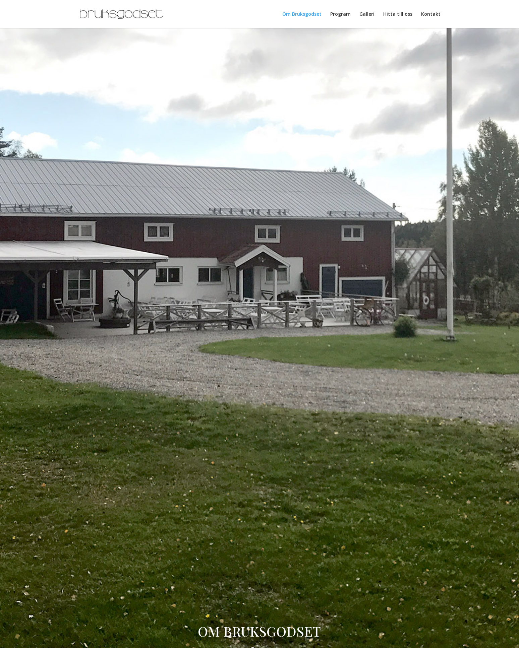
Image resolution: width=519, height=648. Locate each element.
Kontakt (431, 14)
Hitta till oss (397, 14)
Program (340, 14)
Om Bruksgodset (302, 14)
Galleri (366, 14)
